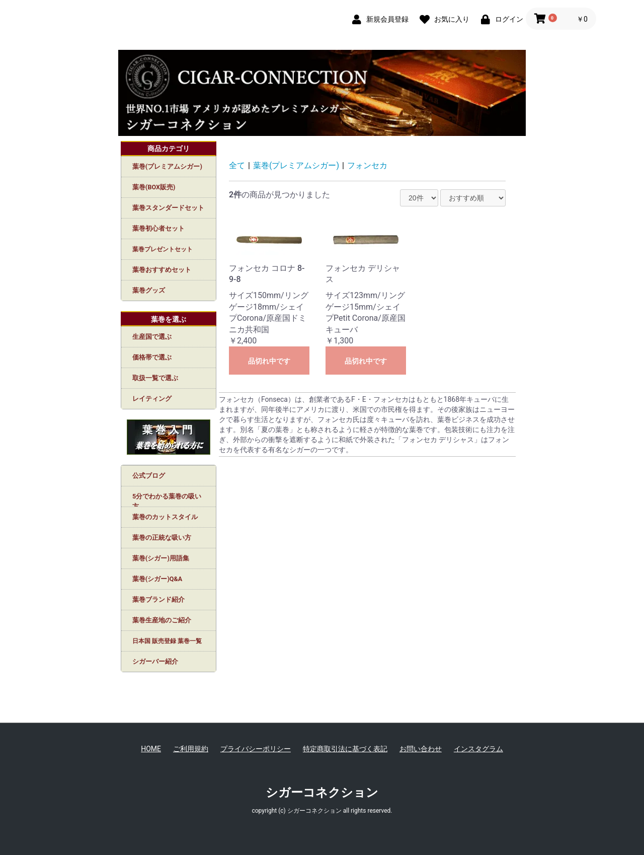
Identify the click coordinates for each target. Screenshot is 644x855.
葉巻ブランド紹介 (158, 599)
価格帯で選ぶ (152, 357)
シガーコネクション (322, 793)
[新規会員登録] (378, 18)
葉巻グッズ (148, 290)
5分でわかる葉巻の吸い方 (166, 499)
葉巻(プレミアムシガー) (167, 166)
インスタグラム (478, 749)
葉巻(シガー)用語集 (160, 558)
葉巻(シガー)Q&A (157, 579)
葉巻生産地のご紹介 (161, 620)
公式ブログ (148, 475)
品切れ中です (269, 361)
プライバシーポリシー (255, 749)
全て (237, 165)
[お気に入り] (442, 18)
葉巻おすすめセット (161, 269)
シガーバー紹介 (155, 661)
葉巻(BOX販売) (153, 187)
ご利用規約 (190, 749)
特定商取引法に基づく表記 (345, 749)
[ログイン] (500, 18)
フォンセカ (367, 165)
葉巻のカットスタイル (165, 517)
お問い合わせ (420, 749)
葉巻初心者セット (158, 228)
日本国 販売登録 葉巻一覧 (167, 641)
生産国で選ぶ (152, 336)
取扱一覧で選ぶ (155, 378)
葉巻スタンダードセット (168, 207)
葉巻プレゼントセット (162, 249)
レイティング (152, 398)
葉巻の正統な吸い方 (161, 537)
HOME (151, 749)
